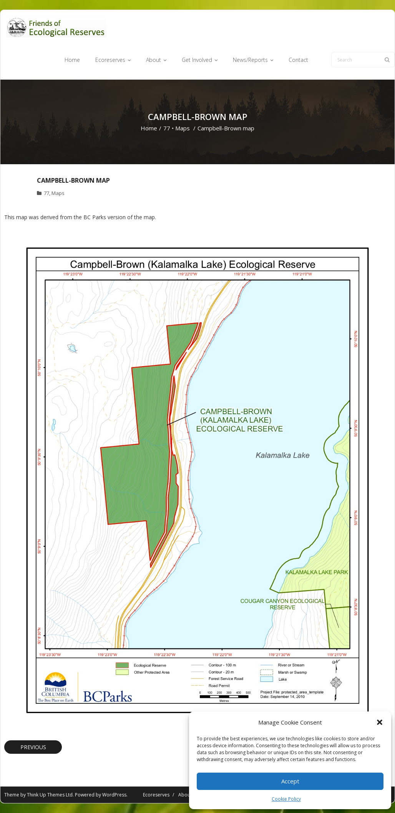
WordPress (114, 794)
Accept (290, 781)
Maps (182, 128)
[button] (379, 722)
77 (166, 128)
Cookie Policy (286, 799)
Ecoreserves (156, 794)
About (185, 794)
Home (149, 128)
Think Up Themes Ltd (50, 794)
